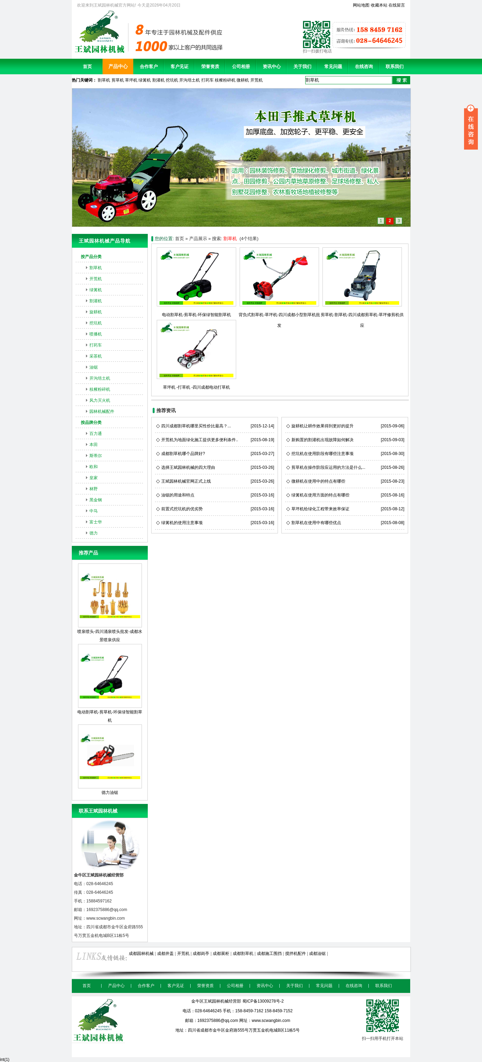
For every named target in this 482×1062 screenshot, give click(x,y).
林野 (93, 488)
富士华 (95, 522)
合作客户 (149, 66)
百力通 (95, 433)
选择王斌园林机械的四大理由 (188, 467)
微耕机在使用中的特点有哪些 (318, 481)
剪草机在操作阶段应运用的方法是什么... (328, 467)
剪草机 (118, 80)
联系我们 (395, 66)
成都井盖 (165, 953)
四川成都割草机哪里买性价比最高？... (196, 426)
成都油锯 (317, 953)
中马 (93, 511)
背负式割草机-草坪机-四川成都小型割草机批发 (279, 315)
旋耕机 (95, 312)
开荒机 (256, 80)
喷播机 (95, 334)
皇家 (93, 477)
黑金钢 (95, 499)
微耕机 (243, 80)
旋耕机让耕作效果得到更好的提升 (322, 426)
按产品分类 (91, 256)
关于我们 (302, 66)
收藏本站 (379, 5)
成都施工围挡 (269, 953)
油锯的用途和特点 (177, 495)
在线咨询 (364, 66)
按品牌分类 (91, 422)
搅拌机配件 (295, 953)
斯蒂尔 (95, 455)
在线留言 (396, 5)
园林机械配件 (101, 411)
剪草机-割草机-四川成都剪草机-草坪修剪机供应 (362, 315)
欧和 (93, 466)
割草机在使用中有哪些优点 (316, 522)
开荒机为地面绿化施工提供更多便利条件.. (199, 439)
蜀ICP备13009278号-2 (263, 1001)
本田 (93, 444)
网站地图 (361, 5)
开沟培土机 (189, 80)
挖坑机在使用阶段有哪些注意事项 (322, 453)
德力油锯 (110, 759)
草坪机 (131, 80)
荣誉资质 (210, 66)
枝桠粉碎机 (225, 80)
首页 (87, 66)
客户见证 (180, 66)
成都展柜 (221, 953)
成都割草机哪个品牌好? (183, 453)
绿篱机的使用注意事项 (182, 522)
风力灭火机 (99, 400)
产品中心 (118, 66)
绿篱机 (144, 80)
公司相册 (241, 66)
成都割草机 (243, 953)
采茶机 (95, 356)
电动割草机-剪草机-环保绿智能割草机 (109, 683)
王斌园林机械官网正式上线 (186, 481)
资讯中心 (272, 66)
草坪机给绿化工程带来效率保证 (320, 508)
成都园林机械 (141, 953)
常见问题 (333, 66)
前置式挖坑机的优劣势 (182, 508)
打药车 (207, 80)
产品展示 (198, 238)
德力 (93, 533)
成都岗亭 (201, 953)
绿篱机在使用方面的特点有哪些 (320, 495)
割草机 (104, 80)
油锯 (93, 367)
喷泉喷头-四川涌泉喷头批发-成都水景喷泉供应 (109, 602)
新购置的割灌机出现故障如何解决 (322, 439)
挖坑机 (172, 80)
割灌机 (158, 80)
